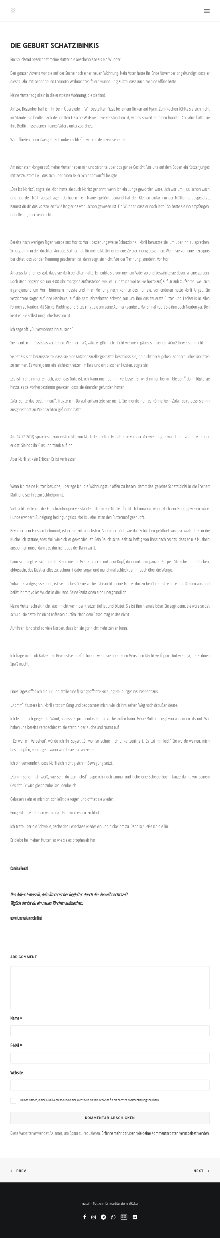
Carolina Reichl (19, 868)
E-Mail (16, 1045)
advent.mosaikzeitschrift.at (26, 918)
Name (16, 1018)
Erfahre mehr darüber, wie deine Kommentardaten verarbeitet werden (155, 1133)
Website (16, 1073)
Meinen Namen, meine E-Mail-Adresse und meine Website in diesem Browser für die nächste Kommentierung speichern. (89, 1100)
